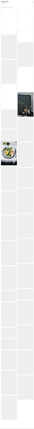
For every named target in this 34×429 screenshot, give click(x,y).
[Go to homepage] (4, 2)
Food (3, 7)
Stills (6, 7)
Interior (8, 7)
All (1, 7)
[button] (32, 2)
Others (11, 7)
